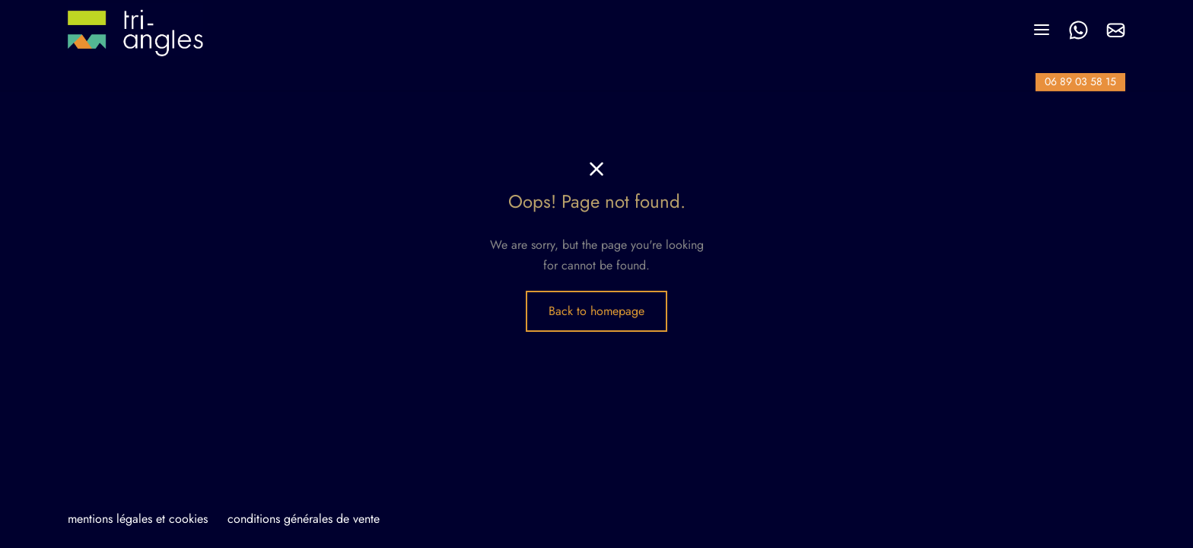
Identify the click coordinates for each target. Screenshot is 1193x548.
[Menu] (1041, 29)
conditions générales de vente (303, 518)
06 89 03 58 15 (1080, 81)
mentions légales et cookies (138, 518)
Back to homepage (596, 311)
